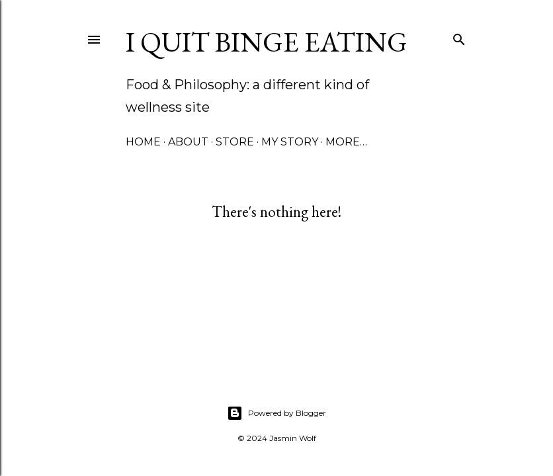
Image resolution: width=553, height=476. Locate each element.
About (188, 142)
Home (143, 142)
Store (235, 142)
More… (346, 142)
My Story (289, 142)
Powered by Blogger (276, 413)
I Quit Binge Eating (266, 42)
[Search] (459, 37)
